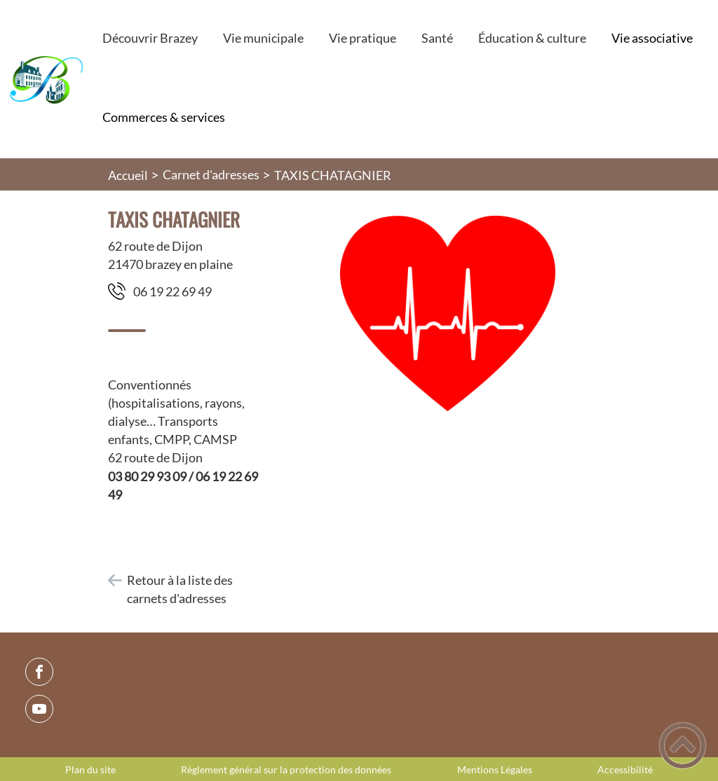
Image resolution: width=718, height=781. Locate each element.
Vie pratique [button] (362, 38)
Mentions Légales (494, 769)
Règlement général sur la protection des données (286, 769)
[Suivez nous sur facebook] (39, 672)
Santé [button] (437, 38)
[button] (682, 745)
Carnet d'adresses (211, 174)
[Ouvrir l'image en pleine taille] (447, 314)
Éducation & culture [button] (532, 38)
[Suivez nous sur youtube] (39, 709)
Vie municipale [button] (263, 38)
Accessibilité (625, 769)
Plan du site (90, 769)
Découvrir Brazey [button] (150, 38)
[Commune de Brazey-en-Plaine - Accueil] (45, 79)
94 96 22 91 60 (172, 291)
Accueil (128, 175)
